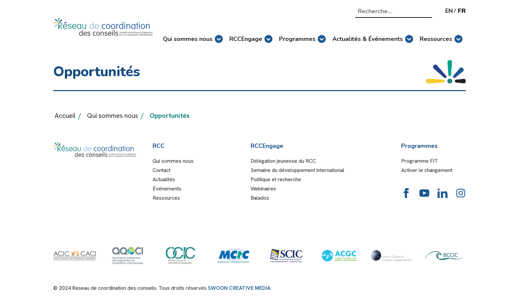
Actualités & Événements (372, 39)
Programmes (302, 39)
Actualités (164, 179)
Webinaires (263, 188)
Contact (161, 170)
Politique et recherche (276, 179)
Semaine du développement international (297, 170)
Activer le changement (426, 170)
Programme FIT (419, 160)
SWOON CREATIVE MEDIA (239, 287)
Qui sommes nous (193, 39)
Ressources (441, 39)
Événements (167, 188)
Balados (260, 197)
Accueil (65, 115)
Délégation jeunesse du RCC (283, 160)
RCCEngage (250, 39)
